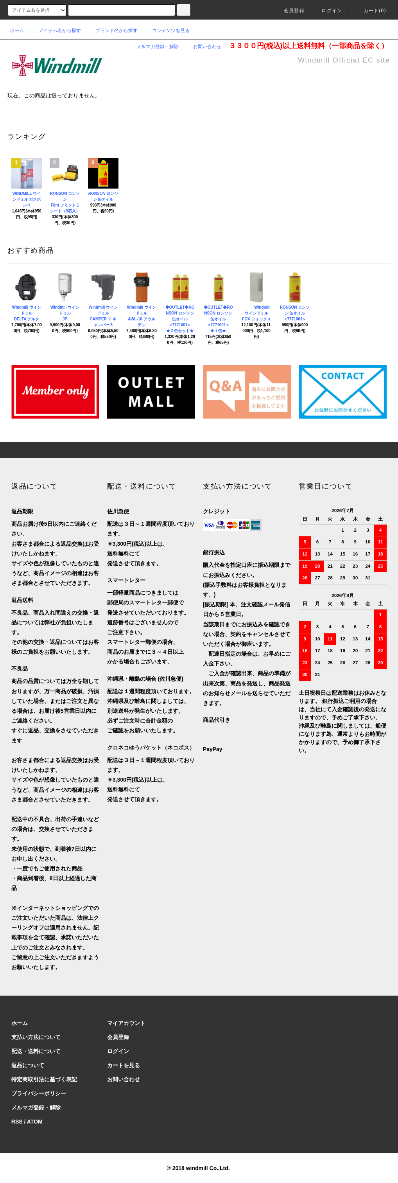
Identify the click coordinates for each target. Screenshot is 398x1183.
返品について (27, 1065)
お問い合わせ (202, 46)
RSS (17, 1121)
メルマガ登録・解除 (153, 46)
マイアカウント (126, 1023)
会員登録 (289, 10)
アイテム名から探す (55, 30)
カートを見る (123, 1065)
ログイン (327, 10)
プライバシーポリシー (38, 1093)
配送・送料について (36, 1051)
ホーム (17, 30)
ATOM (35, 1121)
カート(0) (370, 10)
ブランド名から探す (112, 30)
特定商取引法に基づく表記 (44, 1079)
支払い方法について (36, 1037)
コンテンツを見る (166, 30)
